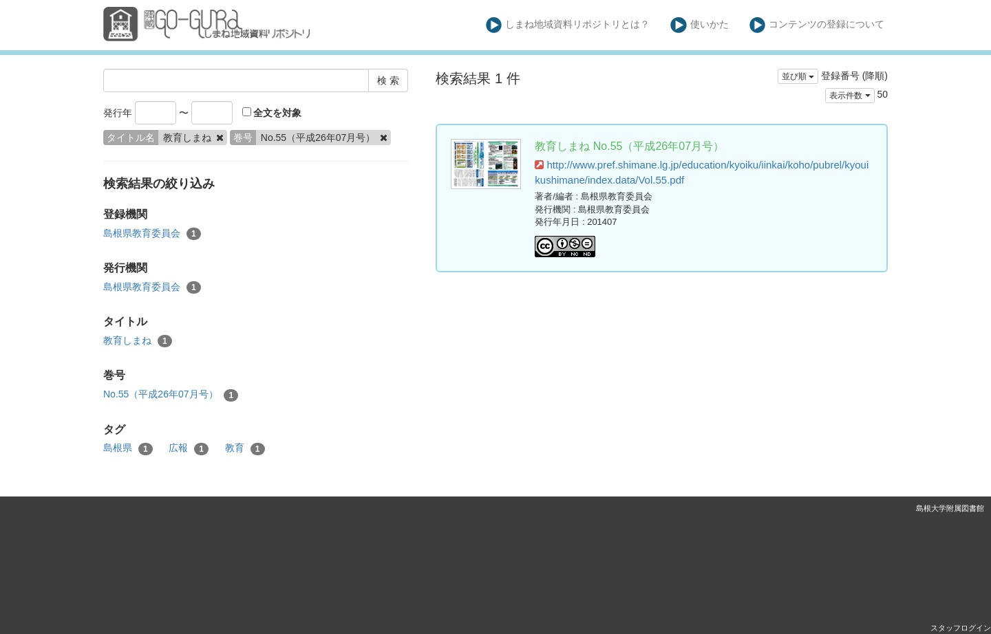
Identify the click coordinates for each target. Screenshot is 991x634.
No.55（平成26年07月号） (170, 395)
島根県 (128, 448)
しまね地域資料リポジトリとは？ (568, 25)
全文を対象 (272, 112)
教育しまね (137, 341)
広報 (189, 448)
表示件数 (849, 95)
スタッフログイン (960, 628)
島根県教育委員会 (152, 234)
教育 (245, 448)
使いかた (699, 25)
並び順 (798, 76)
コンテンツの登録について (817, 25)
